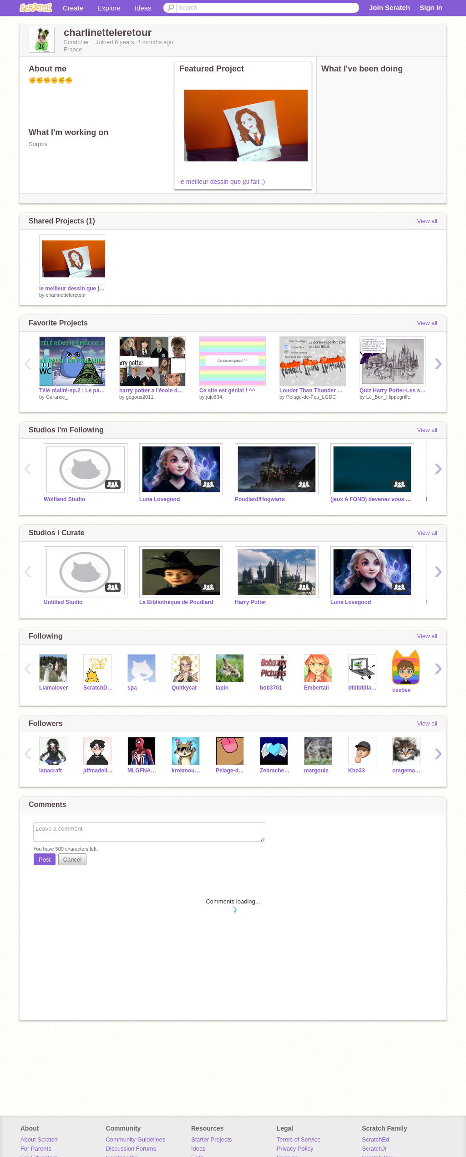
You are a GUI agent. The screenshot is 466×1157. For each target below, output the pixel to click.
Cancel (72, 859)
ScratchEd (375, 1139)
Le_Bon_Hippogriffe (388, 397)
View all (427, 221)
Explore (109, 8)
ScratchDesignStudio (98, 688)
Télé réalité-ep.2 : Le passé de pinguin (72, 390)
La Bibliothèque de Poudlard (176, 602)
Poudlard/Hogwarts (260, 499)
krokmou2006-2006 (187, 770)
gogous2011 (140, 397)
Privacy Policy (295, 1148)
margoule (316, 770)
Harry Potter (250, 602)
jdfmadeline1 (98, 770)
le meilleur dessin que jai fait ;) (222, 181)
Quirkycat (184, 688)
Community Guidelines (135, 1139)
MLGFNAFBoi (142, 770)
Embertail (316, 688)
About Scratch (39, 1139)
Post (45, 859)
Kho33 (356, 770)
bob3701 (271, 688)
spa (132, 688)
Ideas (143, 8)
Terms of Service (299, 1139)
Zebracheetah (275, 770)
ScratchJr (374, 1148)
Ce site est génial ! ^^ (227, 390)
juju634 (214, 397)
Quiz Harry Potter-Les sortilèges (393, 390)
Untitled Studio (63, 602)
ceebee (401, 690)
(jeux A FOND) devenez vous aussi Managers (371, 499)
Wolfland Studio (64, 499)
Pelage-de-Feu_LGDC (311, 397)
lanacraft (50, 770)
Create (73, 8)
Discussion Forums (131, 1148)
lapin (222, 688)
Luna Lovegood (159, 499)
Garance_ (57, 397)
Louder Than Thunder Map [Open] (312, 390)
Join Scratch (389, 7)
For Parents (35, 1148)
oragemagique (407, 770)
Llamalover (53, 688)
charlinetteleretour (66, 295)
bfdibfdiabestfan (363, 688)
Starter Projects (211, 1139)
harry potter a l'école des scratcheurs (152, 390)
